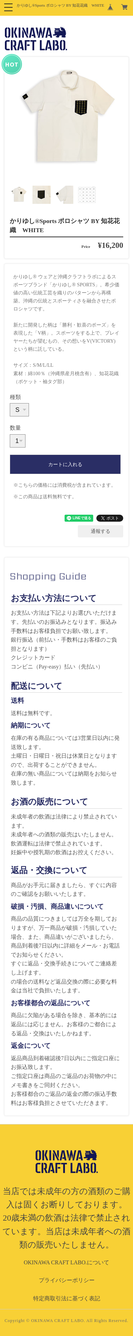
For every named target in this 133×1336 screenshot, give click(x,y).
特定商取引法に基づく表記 (66, 1298)
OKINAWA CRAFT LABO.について (66, 1262)
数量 (15, 428)
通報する (100, 531)
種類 (15, 397)
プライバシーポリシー (67, 1280)
